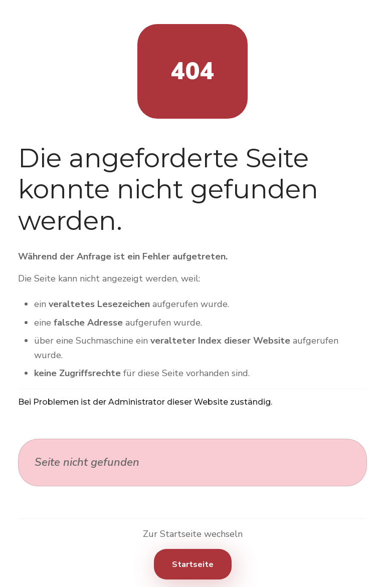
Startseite (193, 564)
